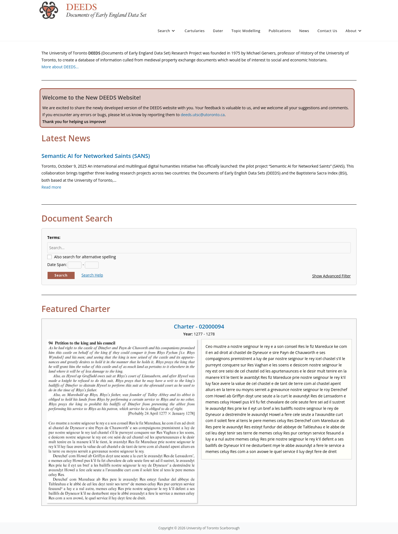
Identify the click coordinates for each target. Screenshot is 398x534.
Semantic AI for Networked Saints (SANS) (95, 156)
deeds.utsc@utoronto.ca (203, 114)
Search (61, 275)
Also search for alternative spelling (85, 256)
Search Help (92, 275)
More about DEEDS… (60, 66)
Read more (51, 187)
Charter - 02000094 (199, 326)
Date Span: (57, 264)
